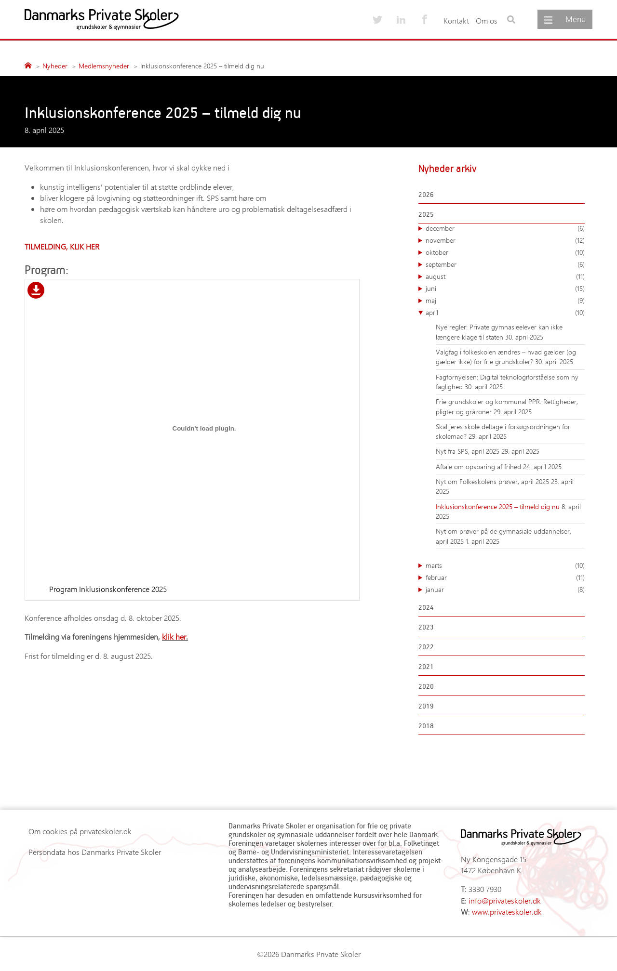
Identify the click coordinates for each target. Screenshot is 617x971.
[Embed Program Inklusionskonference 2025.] (204, 428)
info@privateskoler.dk (505, 900)
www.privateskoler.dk (507, 911)
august (505, 276)
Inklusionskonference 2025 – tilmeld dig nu (499, 506)
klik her (174, 636)
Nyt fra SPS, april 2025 (468, 451)
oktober (505, 252)
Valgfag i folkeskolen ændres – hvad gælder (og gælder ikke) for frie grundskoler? (506, 356)
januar (505, 589)
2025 (426, 214)
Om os (486, 20)
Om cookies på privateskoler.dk (80, 831)
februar (505, 577)
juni (505, 288)
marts (505, 565)
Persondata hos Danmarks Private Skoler (94, 852)
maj (505, 300)
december (505, 228)
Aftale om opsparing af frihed (479, 466)
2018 (426, 725)
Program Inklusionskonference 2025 (108, 589)
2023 (426, 626)
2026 (426, 194)
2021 (426, 666)
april (505, 312)
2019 (426, 705)
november (505, 240)
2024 (426, 607)
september (505, 264)
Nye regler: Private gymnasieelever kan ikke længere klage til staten (499, 331)
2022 (426, 646)
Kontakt (456, 20)
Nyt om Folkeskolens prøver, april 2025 (493, 481)
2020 (426, 686)
